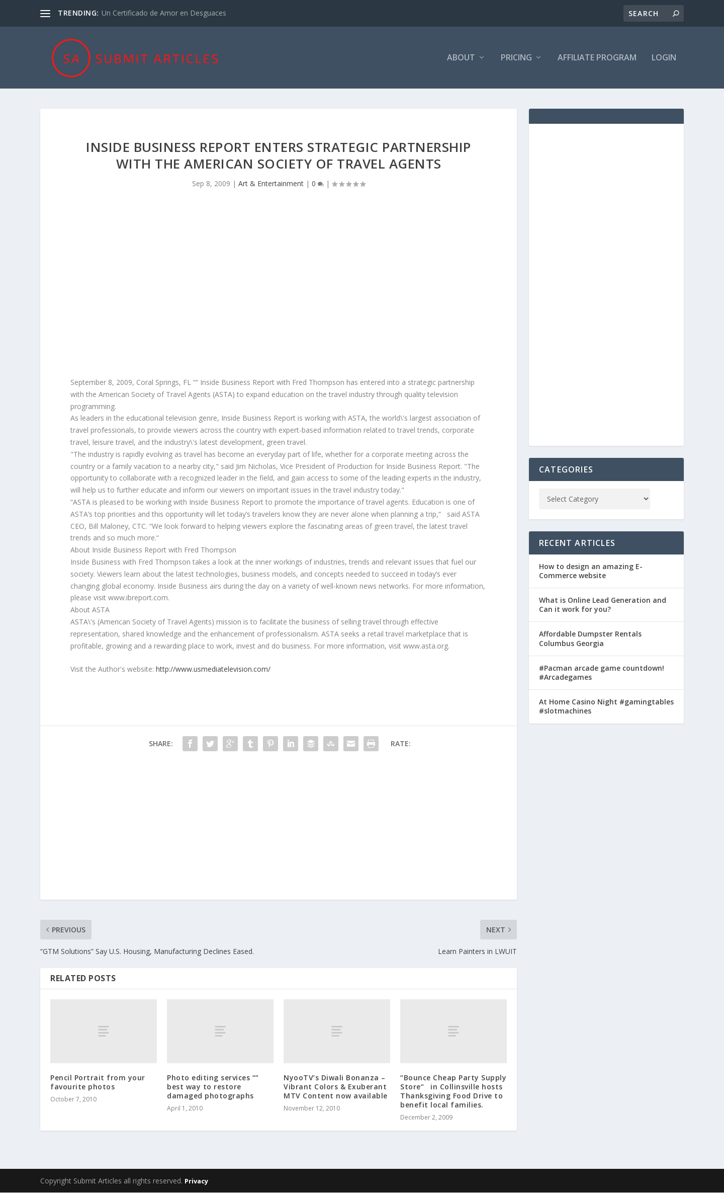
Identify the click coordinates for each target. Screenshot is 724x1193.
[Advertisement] (278, 291)
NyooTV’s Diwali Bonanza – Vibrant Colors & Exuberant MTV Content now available (336, 1087)
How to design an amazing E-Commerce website (591, 571)
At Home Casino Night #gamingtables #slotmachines (606, 706)
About (461, 58)
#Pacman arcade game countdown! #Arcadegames (601, 673)
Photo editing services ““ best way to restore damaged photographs (213, 1087)
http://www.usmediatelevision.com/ (213, 669)
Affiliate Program (597, 58)
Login (664, 58)
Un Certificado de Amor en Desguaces (164, 13)
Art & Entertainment (271, 184)
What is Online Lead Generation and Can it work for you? (602, 605)
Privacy (196, 1181)
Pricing (516, 58)
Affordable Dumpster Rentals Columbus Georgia (590, 639)
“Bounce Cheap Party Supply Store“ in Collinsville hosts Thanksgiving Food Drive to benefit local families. (453, 1091)
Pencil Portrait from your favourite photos (97, 1082)
